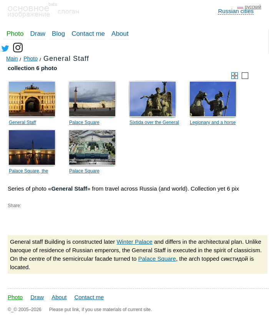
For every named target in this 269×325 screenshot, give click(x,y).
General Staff (22, 122)
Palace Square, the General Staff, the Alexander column (28, 172)
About (119, 33)
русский (253, 7)
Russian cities (236, 11)
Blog (58, 33)
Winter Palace (134, 241)
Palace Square (84, 122)
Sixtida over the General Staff (154, 123)
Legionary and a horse (213, 122)
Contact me (88, 33)
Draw (37, 33)
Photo (15, 33)
